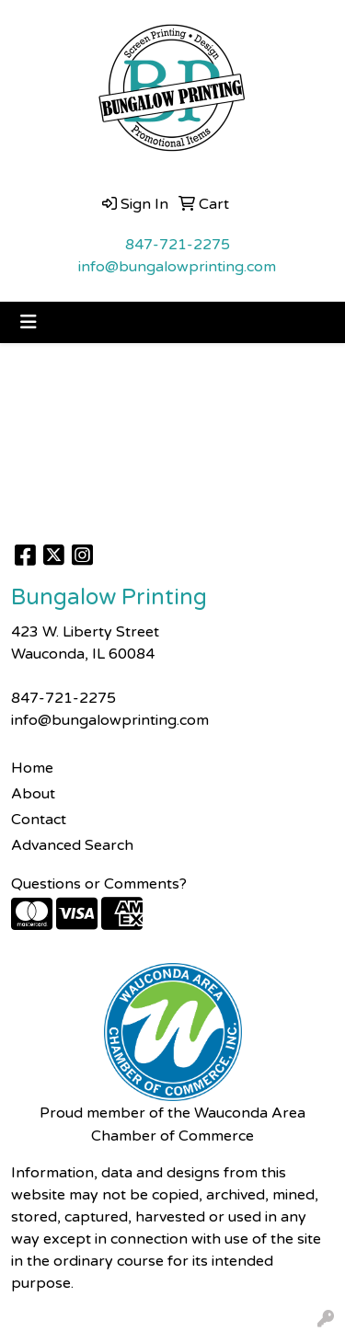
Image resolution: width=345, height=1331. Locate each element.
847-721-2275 (177, 244)
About (33, 794)
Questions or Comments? (99, 884)
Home (32, 768)
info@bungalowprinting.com (177, 267)
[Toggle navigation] (28, 322)
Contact (38, 819)
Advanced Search (72, 845)
